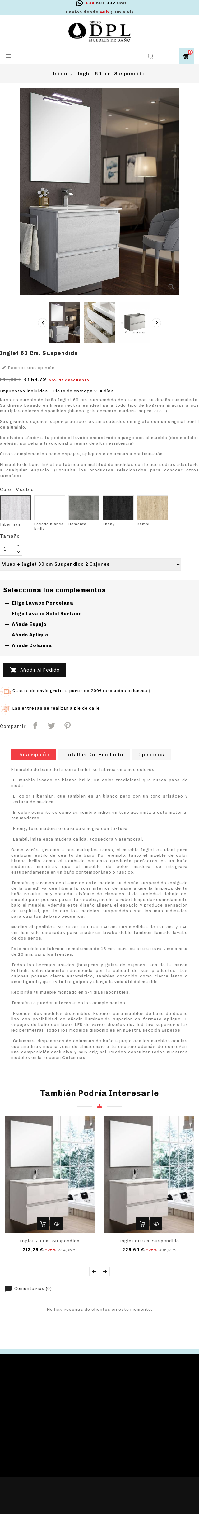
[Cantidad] (7, 549)
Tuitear (51, 726)
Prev (94, 1271)
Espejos (170, 1030)
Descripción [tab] (33, 754)
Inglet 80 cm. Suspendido (149, 1241)
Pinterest (67, 726)
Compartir (35, 726)
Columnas (74, 1057)
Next (105, 1271)
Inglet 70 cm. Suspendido (50, 1241)
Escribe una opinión (28, 367)
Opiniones (151, 754)
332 (105, 3)
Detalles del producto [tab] (93, 754)
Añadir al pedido (35, 670)
